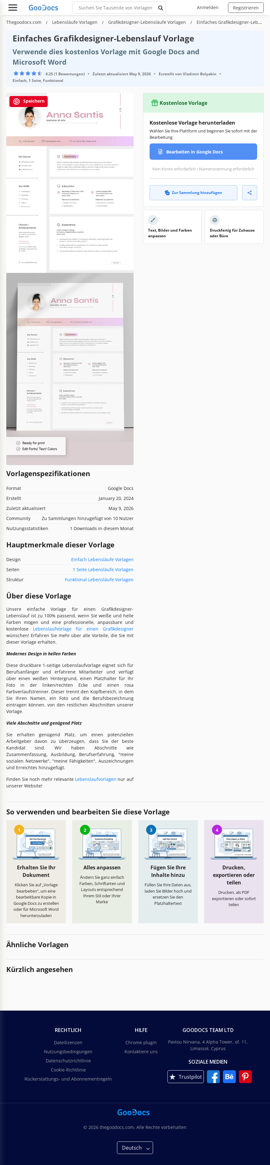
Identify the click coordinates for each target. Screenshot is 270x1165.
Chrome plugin (141, 1042)
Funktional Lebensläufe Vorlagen (99, 579)
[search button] (161, 7)
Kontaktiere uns (141, 1052)
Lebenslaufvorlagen (95, 779)
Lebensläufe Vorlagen (75, 22)
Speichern (29, 101)
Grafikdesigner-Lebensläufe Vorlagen (147, 22)
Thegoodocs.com (24, 22)
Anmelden (208, 7)
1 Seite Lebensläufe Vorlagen (103, 569)
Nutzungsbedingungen (68, 1052)
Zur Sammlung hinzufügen (193, 192)
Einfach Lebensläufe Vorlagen (102, 559)
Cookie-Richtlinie (68, 1070)
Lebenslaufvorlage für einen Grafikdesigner (83, 629)
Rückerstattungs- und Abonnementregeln (68, 1079)
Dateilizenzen (68, 1042)
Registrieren (246, 8)
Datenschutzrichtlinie (68, 1061)
